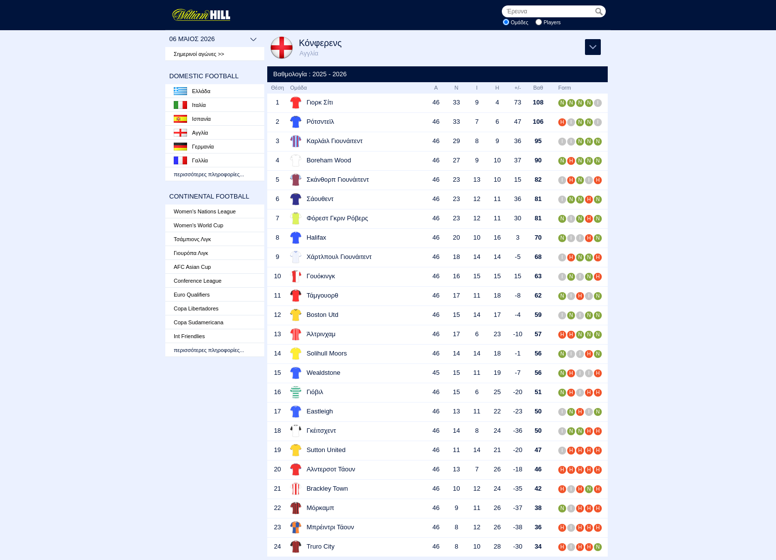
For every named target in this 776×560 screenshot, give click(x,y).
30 (517, 218)
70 (537, 237)
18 (456, 256)
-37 (518, 507)
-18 (518, 469)
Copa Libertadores (196, 308)
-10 (518, 334)
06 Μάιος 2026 (213, 39)
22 (497, 411)
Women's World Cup (198, 225)
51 (537, 392)
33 (456, 102)
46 (436, 102)
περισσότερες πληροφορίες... (209, 174)
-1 (518, 353)
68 (537, 256)
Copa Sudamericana (198, 322)
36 (517, 141)
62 (537, 295)
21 (497, 450)
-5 (518, 256)
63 (537, 276)
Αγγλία (191, 133)
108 (538, 102)
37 (517, 160)
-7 (518, 372)
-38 (518, 527)
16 (497, 237)
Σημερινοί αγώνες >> (199, 54)
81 (537, 199)
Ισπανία (192, 119)
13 (476, 179)
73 (517, 102)
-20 (518, 392)
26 (497, 469)
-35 (518, 488)
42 (537, 488)
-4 (518, 314)
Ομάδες (520, 22)
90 (537, 160)
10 (497, 160)
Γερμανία (194, 147)
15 (517, 179)
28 (497, 546)
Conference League (198, 281)
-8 (518, 295)
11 (497, 199)
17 (456, 295)
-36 (518, 430)
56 (537, 353)
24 (497, 430)
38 (537, 507)
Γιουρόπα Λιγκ (191, 253)
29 (456, 141)
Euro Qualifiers (192, 295)
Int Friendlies (189, 336)
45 (436, 372)
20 (456, 237)
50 (537, 411)
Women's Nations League (205, 211)
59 (537, 314)
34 (537, 546)
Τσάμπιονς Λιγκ (192, 239)
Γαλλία (191, 160)
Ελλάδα (192, 91)
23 (456, 179)
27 (456, 160)
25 (497, 392)
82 (537, 179)
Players (552, 22)
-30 (518, 546)
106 (538, 121)
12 (476, 199)
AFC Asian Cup (192, 267)
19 (497, 372)
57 (537, 334)
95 (537, 141)
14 (476, 256)
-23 (518, 411)
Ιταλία (190, 105)
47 (517, 121)
